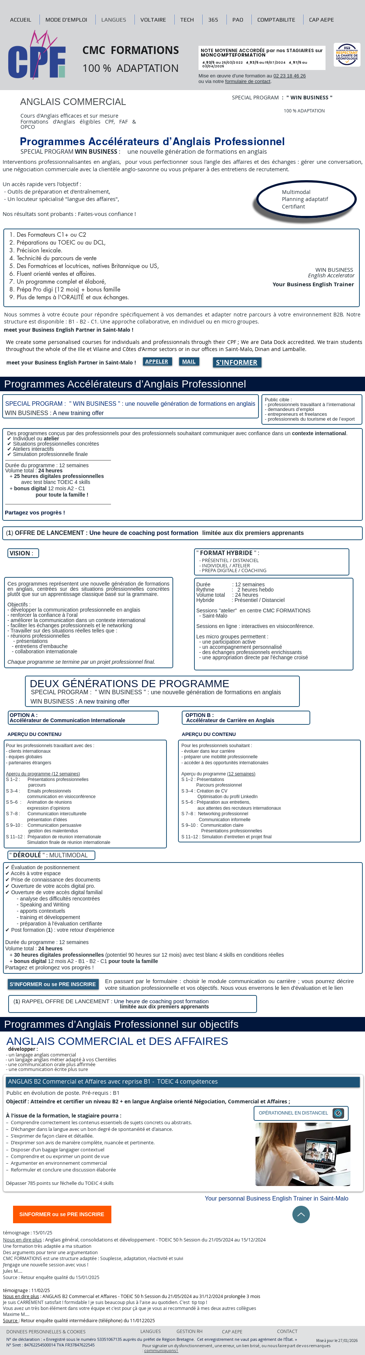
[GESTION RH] (190, 1331)
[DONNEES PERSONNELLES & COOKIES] (46, 1331)
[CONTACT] (288, 1331)
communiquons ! (161, 1350)
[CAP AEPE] (242, 1331)
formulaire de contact (247, 81)
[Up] (301, 1214)
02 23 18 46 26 (289, 76)
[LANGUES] (152, 1331)
